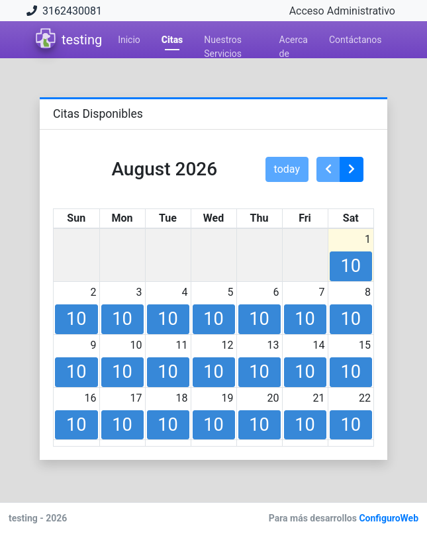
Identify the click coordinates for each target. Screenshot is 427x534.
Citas (172, 39)
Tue (168, 218)
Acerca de (293, 42)
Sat (351, 218)
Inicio (129, 39)
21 (319, 398)
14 (319, 345)
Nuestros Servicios (223, 42)
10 (136, 345)
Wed (213, 218)
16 (91, 398)
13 (273, 345)
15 (365, 345)
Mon (121, 218)
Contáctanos (355, 39)
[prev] (328, 169)
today (287, 169)
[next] (351, 169)
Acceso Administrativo (342, 11)
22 (365, 398)
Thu (259, 218)
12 (228, 345)
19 (228, 398)
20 (273, 398)
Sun (76, 218)
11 (182, 345)
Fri (305, 218)
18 (182, 398)
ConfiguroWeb (387, 518)
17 (136, 398)
